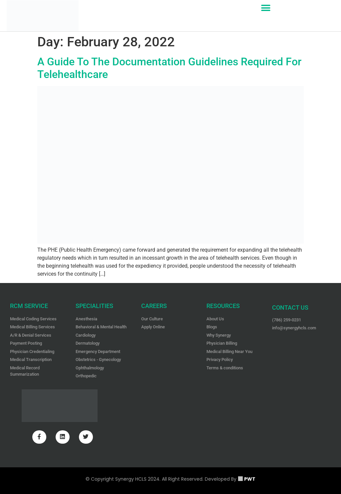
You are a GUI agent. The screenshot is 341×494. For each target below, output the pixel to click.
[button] (265, 7)
